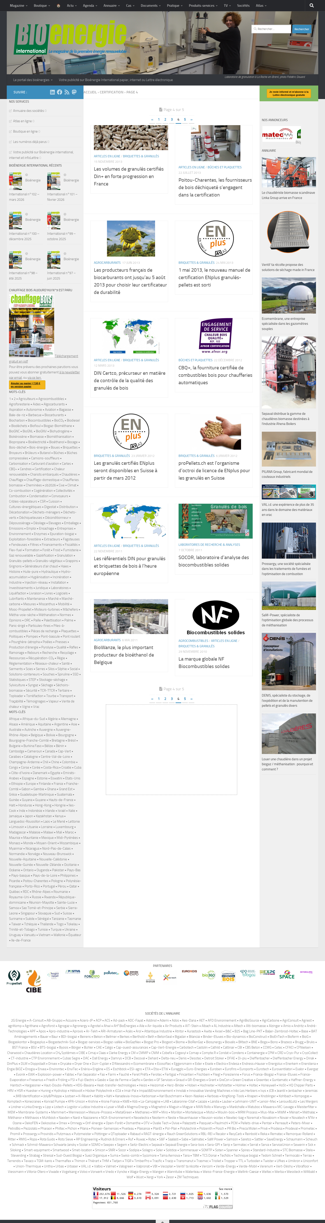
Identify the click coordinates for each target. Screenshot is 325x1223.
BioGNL (28, 431)
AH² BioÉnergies (125, 1026)
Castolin (202, 1047)
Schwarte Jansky (64, 1145)
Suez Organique (96, 1155)
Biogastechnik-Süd (61, 1042)
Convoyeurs (59, 496)
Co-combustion (20, 491)
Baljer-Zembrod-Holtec (281, 1031)
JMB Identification (28, 1096)
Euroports (246, 1069)
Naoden (64, 1118)
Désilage (39, 523)
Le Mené (59, 821)
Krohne (93, 1101)
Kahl (109, 1096)
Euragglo (177, 1069)
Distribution (67, 507)
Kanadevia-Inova (127, 1096)
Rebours (33, 653)
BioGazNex (133, 1042)
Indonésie (35, 811)
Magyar (187, 1107)
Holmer (240, 1085)
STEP (32, 680)
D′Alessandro (121, 1064)
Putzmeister (82, 1134)
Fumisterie (71, 550)
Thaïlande (46, 924)
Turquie (56, 929)
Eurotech (262, 1069)
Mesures (29, 604)
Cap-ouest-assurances (132, 1047)
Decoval (139, 1058)
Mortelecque (194, 1112)
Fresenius (36, 1080)
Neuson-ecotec (212, 1118)
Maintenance (36, 599)
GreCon (224, 1080)
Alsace (13, 724)
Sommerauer (189, 1150)
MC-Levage (285, 1107)
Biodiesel (73, 420)
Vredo (109, 1172)
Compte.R (209, 1053)
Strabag (34, 1155)
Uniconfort (310, 1161)
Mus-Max (267, 1112)
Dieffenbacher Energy (288, 1058)
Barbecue (35, 415)
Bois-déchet (17, 447)
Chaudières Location (38, 1053)
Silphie (62, 669)
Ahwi (107, 1026)
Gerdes (148, 1080)
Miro (164, 1112)
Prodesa (276, 1128)
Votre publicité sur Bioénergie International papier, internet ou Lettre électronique (116, 80)
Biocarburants (54, 415)
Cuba (77, 767)
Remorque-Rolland (299, 1134)
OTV (147, 1123)
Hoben (192, 1085)
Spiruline (64, 674)
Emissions (16, 528)
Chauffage (16, 480)
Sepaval (156, 1145)
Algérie (53, 719)
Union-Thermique (28, 1166)
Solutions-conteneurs (24, 674)
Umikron (294, 1161)
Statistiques (17, 680)
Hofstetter (225, 1085)
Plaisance (143, 1128)
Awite (208, 1031)
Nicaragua (32, 848)
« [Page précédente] (152, 131)
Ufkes (281, 1161)
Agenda (88, 6)
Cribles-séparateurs (23, 501)
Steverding (18, 1155)
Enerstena (308, 1064)
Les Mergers (309, 1101)
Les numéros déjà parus (30, 142)
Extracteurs (52, 539)
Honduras (25, 805)
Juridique (42, 588)
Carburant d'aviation (45, 464)
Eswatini (56, 778)
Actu (70, 6)
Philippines (68, 875)
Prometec (308, 1128)
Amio (287, 1026)
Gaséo (101, 1080)
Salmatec (197, 1139)
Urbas (60, 1166)
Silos (51, 669)
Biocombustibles (39, 420)
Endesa (234, 1064)
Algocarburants (54, 404)
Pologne (57, 881)
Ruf (130, 1139)
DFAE (231, 1058)
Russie (36, 897)
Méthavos (32, 1118)
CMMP (143, 1053)
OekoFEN (31, 1123)
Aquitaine (44, 724)
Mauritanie (30, 838)
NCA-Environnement (116, 1118)
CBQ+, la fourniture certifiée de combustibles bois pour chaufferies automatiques (215, 386)
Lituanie (32, 827)
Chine (55, 762)
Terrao (307, 1155)
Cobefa (167, 1053)
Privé (264, 1128)
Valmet (111, 1166)
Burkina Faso (32, 746)
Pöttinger (101, 1134)
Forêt (46, 550)
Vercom (207, 1166)
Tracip (169, 1161)
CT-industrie (19, 1058)
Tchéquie (30, 924)
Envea (42, 1069)
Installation (58, 582)
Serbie (60, 908)
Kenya (59, 816)
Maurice (14, 838)
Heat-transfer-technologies (116, 1085)
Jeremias (311, 1091)
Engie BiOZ (14, 1069)
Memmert (58, 1112)
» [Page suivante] (191, 131)
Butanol (45, 453)
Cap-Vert (64, 751)
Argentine (61, 724)
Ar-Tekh (92, 1031)
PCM (234, 1123)
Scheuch (311, 1139)
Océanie (14, 870)
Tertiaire (64, 690)
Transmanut (184, 1161)
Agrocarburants (107, 274)
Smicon (100, 1150)
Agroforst (48, 1026)
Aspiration (16, 410)
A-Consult (36, 1020)
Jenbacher (295, 1091)
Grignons (15, 566)
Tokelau (72, 924)
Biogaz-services (89, 1042)
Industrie (15, 582)
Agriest (307, 1020)
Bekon (98, 1037)
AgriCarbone (270, 1020)
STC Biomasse (293, 1150)
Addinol (151, 1020)
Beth (151, 1037)
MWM (281, 1112)
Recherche (49, 653)
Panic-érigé (17, 626)
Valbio (98, 1166)
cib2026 (50, 485)
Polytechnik (188, 1128)
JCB (271, 1091)
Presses (61, 642)
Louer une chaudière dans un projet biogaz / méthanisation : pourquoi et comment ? (287, 877)
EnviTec (72, 1069)
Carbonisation (18, 464)
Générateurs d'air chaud (41, 566)
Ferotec (156, 1074)
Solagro (147, 1150)
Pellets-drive (250, 1123)
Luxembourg (65, 827)
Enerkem (292, 1064)
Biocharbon (17, 420)
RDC (26, 892)
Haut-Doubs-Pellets (58, 1085)
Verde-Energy (226, 1166)
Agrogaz (64, 1026)
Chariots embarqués (44, 474)
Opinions (15, 620)
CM (133, 1053)
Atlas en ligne (22, 121)
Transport (66, 696)
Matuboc (254, 1107)
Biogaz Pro (151, 1042)
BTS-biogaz (48, 1047)
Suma (114, 1155)
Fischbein (203, 1074)
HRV (10, 1091)
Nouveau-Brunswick (57, 854)
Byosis (63, 1047)
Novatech (298, 1118)
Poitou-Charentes (35, 881)
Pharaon (46, 1128)
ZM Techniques (188, 1177)
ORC (27, 620)
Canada (50, 751)
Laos (46, 821)
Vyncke (122, 1172)
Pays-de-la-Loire (45, 875)
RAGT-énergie (154, 1134)
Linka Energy (33, 1107)
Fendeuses (19, 545)
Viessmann (16, 1172)
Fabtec (69, 1074)
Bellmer (111, 1037)
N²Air (311, 1118)
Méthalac (308, 1112)
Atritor (179, 1031)
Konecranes (33, 1101)
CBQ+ (13, 469)
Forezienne (231, 1074)
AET (202, 1020)
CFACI (289, 1047)
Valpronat (143, 1166)
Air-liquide (154, 1026)
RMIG (23, 1139)
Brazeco (286, 1042)
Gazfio (136, 1080)
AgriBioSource (249, 1020)
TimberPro (141, 1161)
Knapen (252, 1096)
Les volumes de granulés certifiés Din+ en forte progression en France (129, 187)
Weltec (267, 1172)
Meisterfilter (305, 1107)
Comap (194, 1053)
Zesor (170, 1177)
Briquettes (70, 447)
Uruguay (15, 935)
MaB (120, 1107)
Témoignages (36, 701)
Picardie (14, 881)
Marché (53, 599)
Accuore (71, 1020)
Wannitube (174, 1172)
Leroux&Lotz (288, 1101)
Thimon (79, 1161)
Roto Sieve (65, 1139)
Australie (15, 730)
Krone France (110, 1101)
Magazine (17, 6)
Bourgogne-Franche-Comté (29, 740)
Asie (74, 724)
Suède (30, 919)
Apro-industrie (59, 1031)
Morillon (176, 1112)
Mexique (47, 838)
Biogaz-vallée (113, 1042)
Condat (224, 1053)
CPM (271, 1053)
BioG (305, 1037)
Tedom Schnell (271, 1155)
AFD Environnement (222, 1020)
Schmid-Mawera (39, 1145)
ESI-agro (136, 1069)
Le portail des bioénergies (31, 80)
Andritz (299, 1026)
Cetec (278, 1047)
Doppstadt (37, 1064)
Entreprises (65, 528)
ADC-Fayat (135, 1020)
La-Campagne (150, 1101)
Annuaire (110, 6)
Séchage (47, 685)
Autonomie (34, 410)
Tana (186, 1155)
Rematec (292, 248)
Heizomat (157, 1085)
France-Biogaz (263, 1074)
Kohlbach (285, 1096)
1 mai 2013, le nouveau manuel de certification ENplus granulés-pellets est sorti (214, 288)
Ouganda (43, 870)
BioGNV (41, 431)
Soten (219, 1150)
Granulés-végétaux (49, 561)
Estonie (42, 778)
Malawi (48, 832)
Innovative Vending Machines (209, 1091)
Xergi (150, 1177)
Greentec (262, 1080)
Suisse (67, 913)
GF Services (164, 1080)
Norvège (34, 854)
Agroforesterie (19, 404)
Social (74, 669)
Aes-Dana (189, 1020)
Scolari (83, 1145)
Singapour (28, 913)
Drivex (52, 1064)
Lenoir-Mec (268, 1101)
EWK (31, 1074)
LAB (166, 1101)
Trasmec (202, 1161)
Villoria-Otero (36, 1172)
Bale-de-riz (17, 415)
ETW (165, 1069)
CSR (43, 501)
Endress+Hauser (253, 1064)
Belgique (37, 735)
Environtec (56, 1069)
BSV (34, 1047)
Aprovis (77, 1031)
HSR (20, 1091)
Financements (52, 545)
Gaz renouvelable (21, 555)
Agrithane (31, 1026)
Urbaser (72, 1166)
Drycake (66, 1064)
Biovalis (230, 1042)
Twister (268, 1161)
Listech (59, 1107)
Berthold (138, 1037)
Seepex (108, 1145)
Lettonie (74, 821)
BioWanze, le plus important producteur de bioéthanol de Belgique (124, 666)
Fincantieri (186, 1074)
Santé (66, 663)
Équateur (74, 935)
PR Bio (231, 1128)
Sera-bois (197, 1145)
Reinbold (251, 1134)
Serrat (254, 1145)
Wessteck (293, 1172)
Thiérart (93, 1161)
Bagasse (65, 410)
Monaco (14, 843)
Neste (172, 1118)
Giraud (180, 1080)
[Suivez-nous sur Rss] (67, 92)
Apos (42, 1031)
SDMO (95, 1145)
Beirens (85, 1037)
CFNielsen (304, 1047)
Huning (46, 1091)
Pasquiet (205, 1123)
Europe (31, 784)
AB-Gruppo (54, 1020)
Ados (175, 1020)
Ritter (12, 1139)
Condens (238, 1053)
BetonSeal (164, 1037)
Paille (37, 620)
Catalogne (31, 757)
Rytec (152, 1139)
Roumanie (60, 892)
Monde (28, 843)
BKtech (243, 1042)
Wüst (140, 1177)
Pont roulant (71, 636)
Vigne (26, 707)
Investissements (21, 588)
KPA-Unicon (76, 1101)
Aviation (50, 410)
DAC (86, 1058)
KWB (126, 1101)
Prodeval (291, 1128)
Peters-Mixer (300, 1123)
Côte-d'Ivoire (20, 773)
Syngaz (33, 685)
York (160, 1177)
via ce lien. (35, 378)
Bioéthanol (56, 442)
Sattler (259, 1139)
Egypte (55, 773)
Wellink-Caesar (248, 1172)
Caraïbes (15, 757)
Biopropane (17, 442)
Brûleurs (31, 453)
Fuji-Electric (86, 1080)
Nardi (76, 1118)
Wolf (130, 1177)
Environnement (20, 534)
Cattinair (228, 1047)
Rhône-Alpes (41, 892)
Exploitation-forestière (25, 539)
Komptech (14, 1101)
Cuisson (54, 501)
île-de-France (21, 940)
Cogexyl (180, 1053)
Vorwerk (96, 1172)
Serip (226, 1145)
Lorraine (47, 827)
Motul (210, 1112)
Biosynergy (214, 1042)
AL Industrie (222, 1026)
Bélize (48, 746)
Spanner (232, 1150)
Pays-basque (20, 875)
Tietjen (117, 1161)
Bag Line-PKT (252, 1031)
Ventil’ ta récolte (187, 1166)
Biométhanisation (59, 437)
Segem (122, 1145)
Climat (71, 485)
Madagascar (17, 832)
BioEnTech (277, 1037)
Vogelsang (69, 1172)
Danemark (40, 773)
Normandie (17, 854)
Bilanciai (194, 1037)
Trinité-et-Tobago (22, 929)
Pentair (267, 1123)
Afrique (14, 719)
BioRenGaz (195, 1042)
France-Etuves (287, 1074)
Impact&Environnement (156, 1091)
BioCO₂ (59, 420)
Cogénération (43, 491)
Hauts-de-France (61, 800)
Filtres (34, 545)
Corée (36, 767)
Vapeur (54, 701)
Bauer (44, 1037)
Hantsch (16, 1085)
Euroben (216, 1069)
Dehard (153, 1058)
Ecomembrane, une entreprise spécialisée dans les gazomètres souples (285, 436)
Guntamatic (280, 1080)
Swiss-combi (130, 1155)
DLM (24, 1064)
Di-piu (242, 1058)
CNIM (155, 1053)
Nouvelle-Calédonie (53, 859)
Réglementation (20, 663)
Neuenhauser (188, 1118)
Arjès (129, 1031)
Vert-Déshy (284, 1166)
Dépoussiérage (19, 523)
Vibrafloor (302, 1166)
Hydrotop (60, 1091)
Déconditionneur (57, 518)
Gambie (38, 789)
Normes (65, 615)
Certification (43, 469)
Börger (76, 1047)
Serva (265, 1145)
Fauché (124, 1074)
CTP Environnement (45, 1058)
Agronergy (79, 1026)
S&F (162, 1139)
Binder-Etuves (213, 1037)
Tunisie (43, 929)
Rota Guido (47, 1139)
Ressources (17, 658)
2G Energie (18, 1020)
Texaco (29, 1161)
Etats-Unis (72, 778)
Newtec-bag (235, 1118)
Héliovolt (76, 1091)
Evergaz (312, 1069)
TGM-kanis (44, 1161)
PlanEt (157, 1128)
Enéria (85, 1069)
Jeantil (281, 1091)
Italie (71, 811)
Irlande (50, 811)
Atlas (259, 6)
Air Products (173, 1026)
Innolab (181, 1091)
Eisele (209, 1064)
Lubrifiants (16, 599)
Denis (183, 1058)
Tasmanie (74, 919)
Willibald (309, 1172)
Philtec (60, 1128)
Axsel (219, 1031)
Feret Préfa (140, 1074)
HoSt (282, 1085)
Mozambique (69, 843)
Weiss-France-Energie (219, 1172)
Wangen (158, 1172)
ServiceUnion (281, 1145)
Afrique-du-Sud (33, 719)
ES (108, 1069)
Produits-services (201, 6)
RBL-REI (207, 1134)
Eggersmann (183, 1064)
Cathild (215, 1047)
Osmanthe (133, 1123)
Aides (37, 404)
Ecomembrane (143, 1064)
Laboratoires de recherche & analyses (209, 556)
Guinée (14, 800)
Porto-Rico (32, 886)
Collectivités (64, 491)
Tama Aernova (170, 1155)
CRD (280, 1053)
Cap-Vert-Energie (163, 1047)
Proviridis (46, 1134)
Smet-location (82, 1150)
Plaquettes (69, 631)
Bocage (72, 442)
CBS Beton (252, 1047)
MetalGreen (123, 1112)
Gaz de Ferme (119, 1080)
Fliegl (216, 1074)
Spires (245, 1150)
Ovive (175, 1123)
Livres (48, 593)
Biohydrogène (60, 431)
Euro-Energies (196, 1069)
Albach (206, 1026)
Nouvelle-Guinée (21, 865)
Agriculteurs (27, 399)
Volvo (84, 1172)
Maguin (174, 1107)
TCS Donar (209, 1155)
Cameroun (34, 751)
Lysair (110, 1107)
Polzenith (206, 1128)
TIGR (128, 1161)
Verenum (266, 1166)
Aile (141, 1026)
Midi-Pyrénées (67, 838)
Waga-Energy (139, 1172)
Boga (263, 1042)
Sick (310, 1145)
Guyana (27, 800)
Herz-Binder (175, 1085)
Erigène (98, 1069)
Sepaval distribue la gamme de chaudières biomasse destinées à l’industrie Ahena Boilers (285, 531)
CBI (239, 1047)
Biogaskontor (17, 1042)
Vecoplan (166, 1166)
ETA (148, 1069)
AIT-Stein (192, 1026)
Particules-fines (39, 626)
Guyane (40, 800)
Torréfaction (34, 696)
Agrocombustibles (193, 652)
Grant (212, 1080)
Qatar (73, 886)
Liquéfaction (17, 593)
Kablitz (98, 1096)
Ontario (28, 870)
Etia (156, 1069)
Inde (22, 811)
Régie (61, 658)
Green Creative (242, 1080)
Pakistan (58, 870)
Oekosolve (48, 1123)
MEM (11, 1112)
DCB (128, 1058)
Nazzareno (90, 1118)
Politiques (16, 636)
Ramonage (16, 653)
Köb (135, 1101)
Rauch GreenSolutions (182, 1134)
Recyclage (67, 653)
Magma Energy (137, 1107)
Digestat (50, 507)
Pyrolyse (47, 647)
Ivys (263, 1091)
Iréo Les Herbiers (245, 1091)
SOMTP (206, 1150)
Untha (48, 1166)
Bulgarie (15, 746)
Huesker (32, 1091)
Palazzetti (189, 1123)
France (58, 784)
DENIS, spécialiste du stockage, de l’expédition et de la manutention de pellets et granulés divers (287, 813)
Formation (32, 550)
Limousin (17, 827)
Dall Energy (100, 1058)
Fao (102, 1074)
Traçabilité (16, 701)
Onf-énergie (94, 1123)
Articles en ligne (107, 167)
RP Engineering (87, 1139)
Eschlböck (120, 1069)
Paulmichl (221, 1123)
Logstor (72, 1107)
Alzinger (274, 1026)
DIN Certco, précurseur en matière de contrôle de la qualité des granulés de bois (129, 391)
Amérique (28, 724)
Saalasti (173, 1139)
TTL (241, 1161)
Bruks (310, 1042)
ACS (107, 1020)
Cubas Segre (71, 1058)
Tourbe (51, 696)
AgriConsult (290, 1020)
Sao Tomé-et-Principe (37, 908)
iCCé (118, 1091)
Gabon (25, 789)
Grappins (71, 561)
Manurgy (220, 1107)
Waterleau (192, 1172)
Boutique (40, 6)
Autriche (30, 730)
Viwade (54, 1172)
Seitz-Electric (139, 1145)
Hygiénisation (40, 577)
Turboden (253, 1161)
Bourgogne (66, 735)
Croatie (66, 767)
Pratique (173, 6)
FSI (72, 1080)
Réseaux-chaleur (47, 663)
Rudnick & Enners (113, 1139)
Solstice (171, 1150)
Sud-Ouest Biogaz (69, 1155)
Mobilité (64, 604)
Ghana (51, 789)
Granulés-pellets (20, 561)
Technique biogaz (246, 1155)
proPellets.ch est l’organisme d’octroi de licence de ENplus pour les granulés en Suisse (214, 482)
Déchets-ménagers (46, 512)
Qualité (61, 647)
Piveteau (128, 1128)
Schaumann (294, 1139)
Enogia (30, 1069)
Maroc (69, 832)
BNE (254, 1042)
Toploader (16, 696)
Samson (232, 1139)
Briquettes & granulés (141, 167)
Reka (263, 1134)
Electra (221, 1064)
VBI (155, 1166)
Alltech (238, 1026)
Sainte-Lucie (66, 902)
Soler (159, 1150)
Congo (13, 767)
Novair (284, 1118)
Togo (60, 924)
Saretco (246, 1139)
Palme (68, 620)
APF (33, 1031)
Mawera (268, 1107)
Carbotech (186, 1047)
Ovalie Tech (161, 1123)
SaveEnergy (275, 1139)
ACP (99, 1020)
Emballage (71, 523)
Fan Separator (87, 1074)
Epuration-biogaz (62, 534)
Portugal (49, 886)
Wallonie (59, 935)
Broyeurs (15, 453)
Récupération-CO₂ (41, 658)
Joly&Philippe (52, 1096)
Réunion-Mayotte (41, 902)
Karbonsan (149, 1096)
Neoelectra (141, 1118)
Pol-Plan (171, 1128)
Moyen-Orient (46, 843)
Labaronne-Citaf (183, 1101)
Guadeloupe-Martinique (37, 794)
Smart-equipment (37, 1150)
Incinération (61, 577)
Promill (15, 1134)
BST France (20, 1047)
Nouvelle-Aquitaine (22, 859)
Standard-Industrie (266, 1150)
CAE (99, 1047)
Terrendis (14, 1161)
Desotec (195, 1058)
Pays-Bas (74, 870)
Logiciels (62, 593)
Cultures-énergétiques (25, 507)
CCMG (267, 1047)
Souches (49, 674)
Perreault (281, 1123)
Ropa (33, 1139)
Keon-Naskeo (194, 1096)
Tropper (229, 1161)
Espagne (28, 778)
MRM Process (248, 1112)
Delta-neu (168, 1058)
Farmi (112, 1074)
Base (304, 1031)
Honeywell (268, 1085)
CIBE (82, 1053)
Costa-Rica (50, 767)
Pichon (72, 1128)
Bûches (58, 453)
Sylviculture (17, 685)
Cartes (66, 464)
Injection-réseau (36, 582)
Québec (14, 892)
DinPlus (12, 1064)
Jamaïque (15, 816)
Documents (149, 6)
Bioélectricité (37, 442)
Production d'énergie (23, 647)
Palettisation (52, 620)
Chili (45, 762)
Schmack (18, 1145)
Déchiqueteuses (30, 518)
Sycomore (149, 1155)
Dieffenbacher (260, 1058)
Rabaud (135, 1134)
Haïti (12, 805)
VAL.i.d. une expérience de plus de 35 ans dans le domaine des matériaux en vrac (288, 622)
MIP (155, 1112)
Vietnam (45, 935)
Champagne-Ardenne (24, 762)
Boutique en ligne (25, 131)
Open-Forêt (114, 1123)
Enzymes (40, 534)
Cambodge (16, 751)
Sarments (16, 669)
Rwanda (50, 897)
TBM (196, 1155)
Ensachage (46, 528)
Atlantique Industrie (158, 1031)
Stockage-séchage (52, 680)
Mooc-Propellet (20, 609)
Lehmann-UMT (246, 1101)
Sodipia (134, 1150)
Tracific (157, 1161)
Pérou (62, 886)
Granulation (65, 555)
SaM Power (215, 1139)
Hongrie (60, 805)
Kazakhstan (44, 816)
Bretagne (58, 740)
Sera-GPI (213, 1145)
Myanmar (16, 848)
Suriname (16, 919)
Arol (138, 1031)
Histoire (14, 572)
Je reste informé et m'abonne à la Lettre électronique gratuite (289, 93)
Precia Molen (248, 1128)
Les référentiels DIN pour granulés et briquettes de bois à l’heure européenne (129, 577)
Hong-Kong (43, 805)
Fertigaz (170, 1074)
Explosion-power (50, 1074)
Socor (122, 1150)
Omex (63, 1123)
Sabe (184, 1139)
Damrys (116, 1058)
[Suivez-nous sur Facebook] (59, 92)
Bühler (88, 1047)
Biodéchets (19, 426)
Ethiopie (17, 784)
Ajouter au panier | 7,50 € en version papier (25, 385)
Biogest (167, 1042)
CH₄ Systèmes (66, 1053)
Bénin (60, 746)
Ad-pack (119, 1020)
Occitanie (70, 865)
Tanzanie (58, 919)
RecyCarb (235, 1134)
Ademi (164, 1020)
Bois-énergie (38, 447)
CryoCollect (310, 1053)
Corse (25, 767)
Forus (246, 1074)
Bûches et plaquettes (225, 179)
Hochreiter (207, 1085)
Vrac (36, 707)
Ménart (294, 1112)
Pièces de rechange (44, 631)
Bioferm (293, 1037)
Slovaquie (44, 913)
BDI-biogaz (69, 1037)
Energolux (275, 1064)
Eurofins (231, 1069)
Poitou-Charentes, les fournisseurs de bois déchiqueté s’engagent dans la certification (215, 198)
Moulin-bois (226, 1112)
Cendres (26, 469)
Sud (57, 913)
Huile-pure (30, 572)
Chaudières (69, 474)
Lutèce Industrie (92, 1107)
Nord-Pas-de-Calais (56, 848)
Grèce (13, 794)
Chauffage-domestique (43, 480)
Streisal (48, 1155)
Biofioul (35, 426)
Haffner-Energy (302, 1080)
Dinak (310, 1058)
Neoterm (158, 1118)
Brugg (299, 1042)
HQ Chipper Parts (301, 1085)
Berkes (125, 1037)
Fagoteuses (71, 539)
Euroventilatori (282, 1069)
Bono (274, 1042)
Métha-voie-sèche (22, 615)
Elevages (55, 523)
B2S (237, 1031)
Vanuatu (30, 935)
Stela (309, 1150)
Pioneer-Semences (105, 1128)
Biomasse (37, 437)
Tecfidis (225, 1155)
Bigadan (180, 1037)
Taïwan (16, 924)
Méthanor (15, 1118)
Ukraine (70, 929)
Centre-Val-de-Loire (55, 757)
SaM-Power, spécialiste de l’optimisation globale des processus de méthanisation (287, 733)
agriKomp (15, 1026)
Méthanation (48, 615)
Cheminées (34, 485)
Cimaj (92, 1053)
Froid (56, 550)
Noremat (253, 1118)
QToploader (119, 1134)
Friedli (50, 1080)
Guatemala (64, 794)
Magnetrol (158, 1107)
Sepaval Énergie (176, 1145)
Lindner (16, 1107)
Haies (65, 566)
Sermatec (240, 1145)
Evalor (299, 1069)
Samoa (14, 908)
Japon (29, 816)
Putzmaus (63, 1134)
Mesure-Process (100, 1112)
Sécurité (31, 690)
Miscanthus (47, 604)
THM (105, 1161)
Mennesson (77, 1112)
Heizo (143, 1085)
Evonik (20, 1074)
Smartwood (61, 1150)
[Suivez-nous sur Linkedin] (52, 92)
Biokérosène (18, 437)
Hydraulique (49, 572)
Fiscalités (71, 545)
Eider (198, 1064)
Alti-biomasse (256, 1026)
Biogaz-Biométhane (58, 426)
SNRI (111, 1150)
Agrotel (95, 1026)
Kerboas (213, 1096)
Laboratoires (60, 588)
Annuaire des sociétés (28, 111)
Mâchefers (70, 609)
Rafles (73, 647)
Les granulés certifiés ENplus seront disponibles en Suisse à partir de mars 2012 (125, 482)
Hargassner (33, 1085)
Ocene (17, 1123)
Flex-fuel (15, 550)
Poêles (47, 642)
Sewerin (299, 1145)
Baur (54, 1037)
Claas (102, 1053)
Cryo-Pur (292, 1053)
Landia (214, 1101)
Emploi (31, 528)
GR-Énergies (197, 1080)
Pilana (84, 1128)
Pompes (32, 636)
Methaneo (142, 1112)
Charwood (14, 1053)
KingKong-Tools (233, 1096)
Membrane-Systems (33, 1112)
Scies (29, 669)
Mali (59, 832)
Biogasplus (37, 1042)
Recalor (221, 1134)
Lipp (48, 1107)
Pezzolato (30, 1128)
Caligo (109, 1047)
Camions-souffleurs (45, 458)
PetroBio (14, 1128)
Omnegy (76, 1123)
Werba (279, 1172)
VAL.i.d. (86, 1166)
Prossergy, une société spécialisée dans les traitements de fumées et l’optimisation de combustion (286, 681)
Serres (40, 669)
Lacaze (202, 1101)
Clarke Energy (118, 1053)
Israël (61, 811)
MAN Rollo (203, 1107)
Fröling (62, 1080)
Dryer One (81, 1064)
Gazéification (45, 555)
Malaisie (34, 832)
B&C (228, 1031)
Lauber (227, 1101)
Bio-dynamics (236, 1037)
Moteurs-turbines (47, 609)
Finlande (45, 784)
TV (226, 6)
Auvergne (46, 730)
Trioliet (216, 1161)
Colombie (68, 762)
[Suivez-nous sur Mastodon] (74, 92)
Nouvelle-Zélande (48, 865)
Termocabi (292, 1155)
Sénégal (43, 919)
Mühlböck (49, 1118)
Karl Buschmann (170, 1096)
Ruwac (140, 1139)
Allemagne (68, 719)
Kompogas (301, 1096)
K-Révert (84, 1096)
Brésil (72, 740)
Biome (180, 1042)
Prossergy (30, 1134)
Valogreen (126, 1166)
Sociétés (243, 6)
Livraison (35, 593)
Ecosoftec (164, 1064)
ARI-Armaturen (112, 1031)
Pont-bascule (50, 636)
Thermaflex (63, 1161)
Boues (55, 447)
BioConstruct (258, 1037)
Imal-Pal (130, 1091)
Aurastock (194, 1031)
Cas (128, 6)
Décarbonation (19, 512)
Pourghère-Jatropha (25, 642)
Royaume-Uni (19, 897)
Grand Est (65, 789)
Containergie (256, 1053)
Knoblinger (268, 1096)
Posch (220, 1128)
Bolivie (50, 735)
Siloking (15, 1150)
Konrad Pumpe (54, 1101)
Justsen (70, 1096)
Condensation (39, 496)
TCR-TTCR (47, 690)
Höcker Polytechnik (98, 1091)
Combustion (17, 496)
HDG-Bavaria (85, 1085)
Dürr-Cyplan (100, 1064)
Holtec (253, 1085)
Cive (62, 485)
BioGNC (14, 431)
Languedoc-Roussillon (24, 821)
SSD (76, 674)
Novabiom (269, 1118)
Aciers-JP (86, 1020)
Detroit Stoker (214, 1058)
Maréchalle (237, 1107)
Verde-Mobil (248, 1166)
